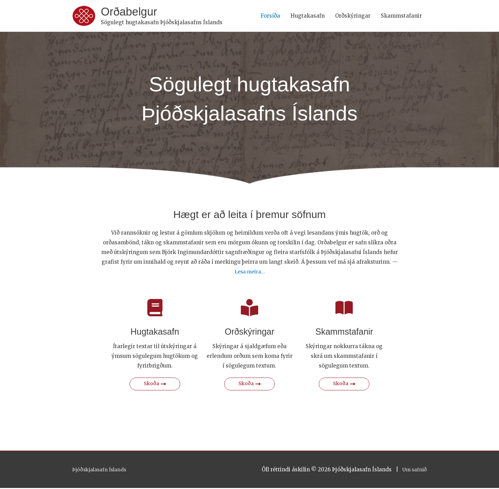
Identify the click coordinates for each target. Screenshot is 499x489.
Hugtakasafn (307, 16)
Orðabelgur (131, 12)
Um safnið (413, 470)
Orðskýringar (352, 16)
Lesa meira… (249, 272)
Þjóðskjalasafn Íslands (102, 470)
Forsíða (270, 16)
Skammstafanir (401, 16)
